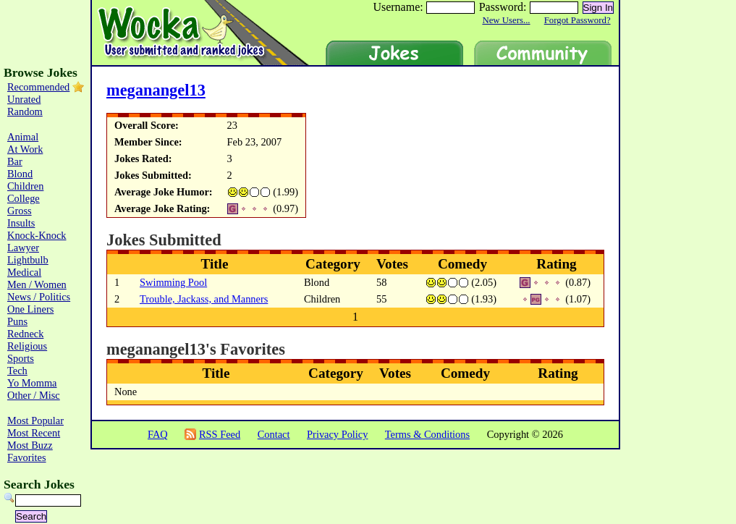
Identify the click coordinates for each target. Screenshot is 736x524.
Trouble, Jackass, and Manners (204, 299)
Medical (24, 272)
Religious (27, 346)
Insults (21, 223)
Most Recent (33, 433)
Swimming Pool (173, 282)
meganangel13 (156, 90)
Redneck (25, 333)
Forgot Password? (577, 20)
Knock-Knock (37, 235)
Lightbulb (27, 260)
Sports (20, 358)
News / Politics (38, 297)
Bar (14, 161)
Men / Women (37, 284)
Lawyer (23, 247)
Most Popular (35, 420)
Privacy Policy (337, 434)
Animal (22, 137)
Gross (19, 210)
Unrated (24, 99)
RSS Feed (219, 434)
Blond (20, 173)
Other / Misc (33, 395)
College (23, 198)
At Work (25, 149)
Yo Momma (32, 383)
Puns (17, 321)
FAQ (158, 434)
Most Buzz (30, 445)
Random (25, 111)
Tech (17, 370)
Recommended (38, 87)
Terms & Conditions (427, 434)
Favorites (26, 457)
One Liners (30, 309)
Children (25, 186)
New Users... (506, 20)
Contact (274, 434)
